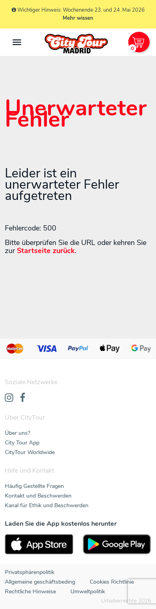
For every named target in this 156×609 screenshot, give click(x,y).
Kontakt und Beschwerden (38, 496)
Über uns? (17, 433)
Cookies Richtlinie (112, 582)
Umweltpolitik (87, 591)
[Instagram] (9, 398)
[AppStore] (39, 544)
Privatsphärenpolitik (29, 572)
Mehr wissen (78, 18)
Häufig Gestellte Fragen (34, 486)
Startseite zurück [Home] (46, 250)
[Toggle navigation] (16, 42)
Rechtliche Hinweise (30, 591)
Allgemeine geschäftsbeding (40, 582)
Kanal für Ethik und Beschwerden (46, 505)
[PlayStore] (117, 544)
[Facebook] (22, 398)
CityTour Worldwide (30, 452)
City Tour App (22, 442)
